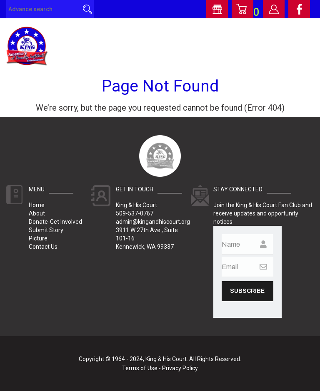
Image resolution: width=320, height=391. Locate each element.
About (37, 213)
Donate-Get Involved (55, 221)
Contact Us (43, 246)
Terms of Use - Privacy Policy (160, 368)
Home (37, 205)
